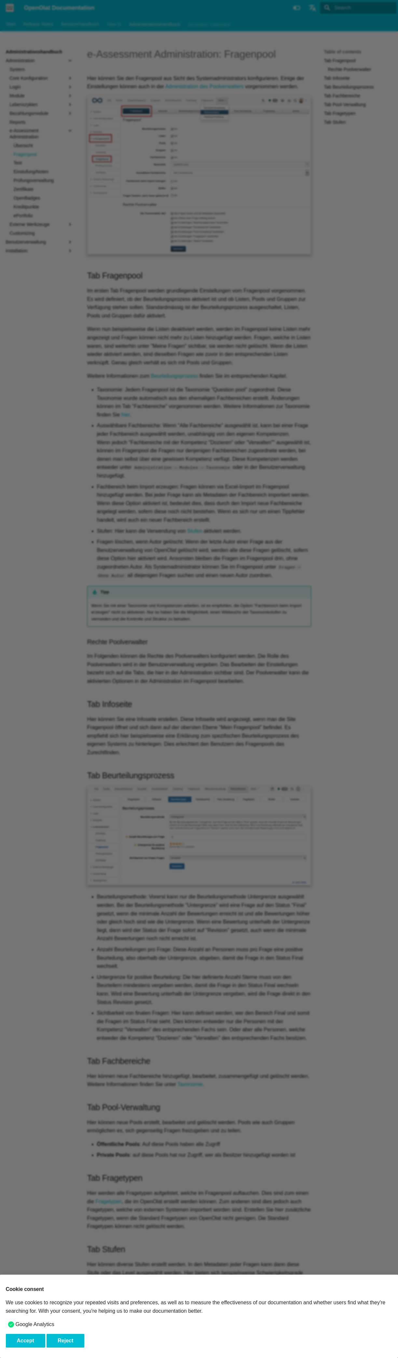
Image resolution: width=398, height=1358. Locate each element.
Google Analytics (35, 1324)
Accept (25, 1340)
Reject (65, 1340)
